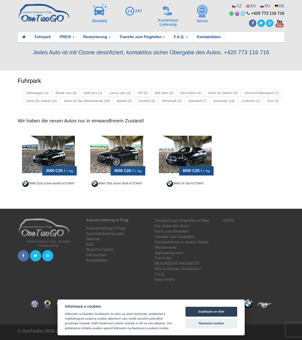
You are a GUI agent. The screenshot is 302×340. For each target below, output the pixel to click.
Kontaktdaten (209, 37)
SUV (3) (273, 101)
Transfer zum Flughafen (174, 237)
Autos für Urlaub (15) (41, 101)
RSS (90, 244)
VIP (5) (143, 93)
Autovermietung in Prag (105, 228)
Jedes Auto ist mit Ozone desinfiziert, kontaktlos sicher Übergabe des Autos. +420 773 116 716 (151, 52)
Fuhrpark (43, 37)
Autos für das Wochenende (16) (87, 101)
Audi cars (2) (93, 93)
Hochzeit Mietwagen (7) (261, 93)
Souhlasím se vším (211, 311)
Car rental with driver (172, 226)
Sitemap (93, 239)
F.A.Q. (160, 274)
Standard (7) (197, 101)
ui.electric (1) (251, 101)
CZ (239, 6)
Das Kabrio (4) (190, 93)
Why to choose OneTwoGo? (178, 269)
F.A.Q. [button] (181, 37)
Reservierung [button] (97, 37)
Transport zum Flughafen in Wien (182, 221)
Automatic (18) (224, 101)
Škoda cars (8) (65, 93)
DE (281, 6)
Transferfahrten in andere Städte (182, 242)
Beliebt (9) (124, 101)
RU (267, 6)
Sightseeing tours (169, 253)
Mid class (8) (164, 93)
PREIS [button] (67, 37)
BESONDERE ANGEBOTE (177, 263)
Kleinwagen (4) (37, 93)
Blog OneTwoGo (99, 250)
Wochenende (166, 247)
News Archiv (165, 280)
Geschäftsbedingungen (105, 234)
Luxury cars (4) (120, 93)
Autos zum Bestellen (172, 231)
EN (253, 6)
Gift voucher (96, 255)
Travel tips (163, 258)
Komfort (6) (147, 101)
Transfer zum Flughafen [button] (142, 37)
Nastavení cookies (211, 323)
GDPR (228, 221)
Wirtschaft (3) (171, 101)
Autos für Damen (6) (223, 93)
